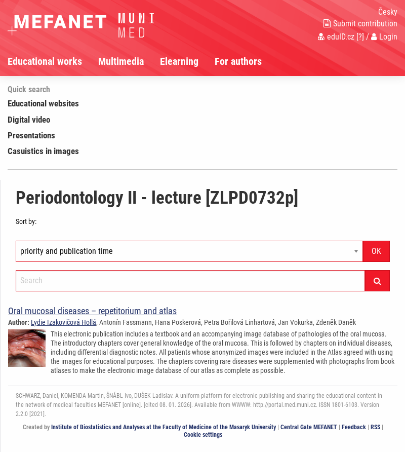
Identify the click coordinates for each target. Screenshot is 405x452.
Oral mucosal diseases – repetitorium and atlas (92, 311)
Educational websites (43, 103)
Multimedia (121, 61)
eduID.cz (336, 37)
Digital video (29, 120)
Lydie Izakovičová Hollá (63, 322)
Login (384, 37)
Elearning (179, 61)
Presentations (31, 135)
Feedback (354, 427)
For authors (238, 61)
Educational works (45, 61)
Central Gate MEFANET (308, 427)
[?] (360, 37)
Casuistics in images (43, 151)
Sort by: (26, 221)
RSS (375, 427)
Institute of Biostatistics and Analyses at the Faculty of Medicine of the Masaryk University (163, 427)
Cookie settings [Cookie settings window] (203, 434)
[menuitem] (53, 61)
